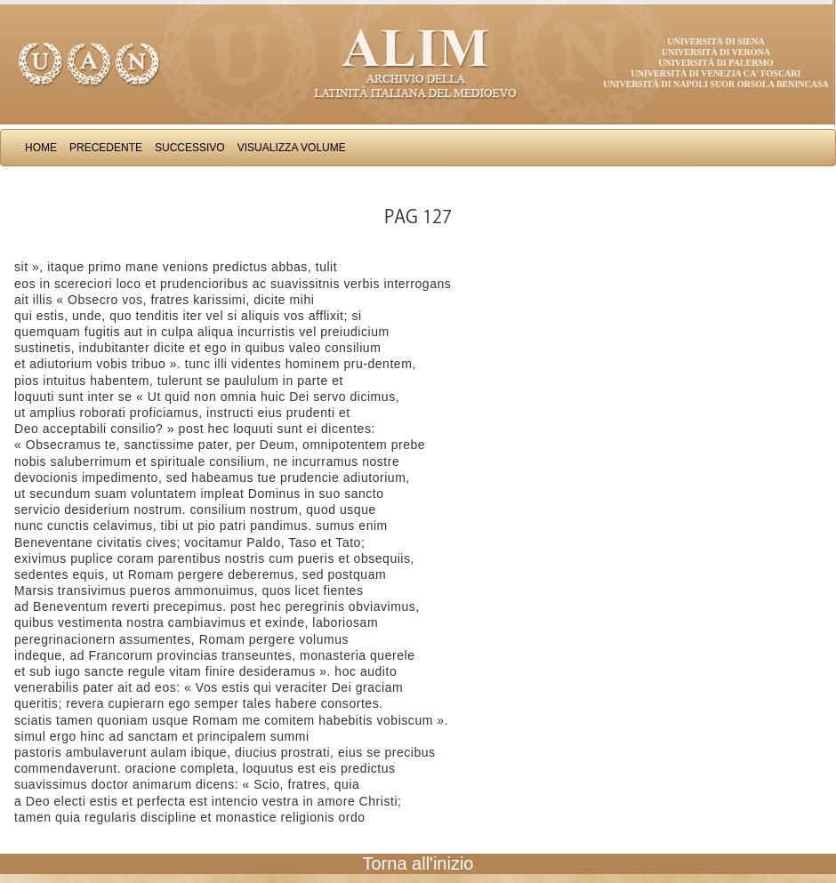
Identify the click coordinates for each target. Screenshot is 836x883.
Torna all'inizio (418, 863)
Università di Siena (715, 41)
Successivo (190, 147)
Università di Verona (716, 52)
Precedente (105, 147)
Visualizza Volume (291, 147)
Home (41, 147)
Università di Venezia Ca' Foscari (716, 73)
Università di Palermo (715, 63)
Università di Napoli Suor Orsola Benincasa (716, 84)
